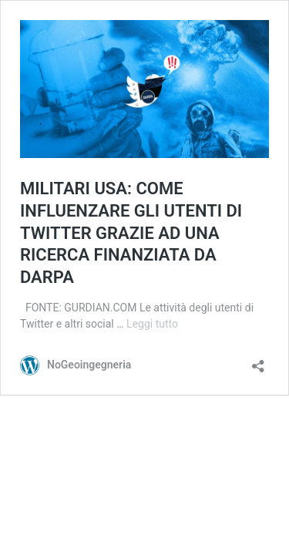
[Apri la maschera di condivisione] (258, 361)
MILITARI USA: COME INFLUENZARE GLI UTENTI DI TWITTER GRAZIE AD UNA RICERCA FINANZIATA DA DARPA (131, 232)
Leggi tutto (152, 324)
